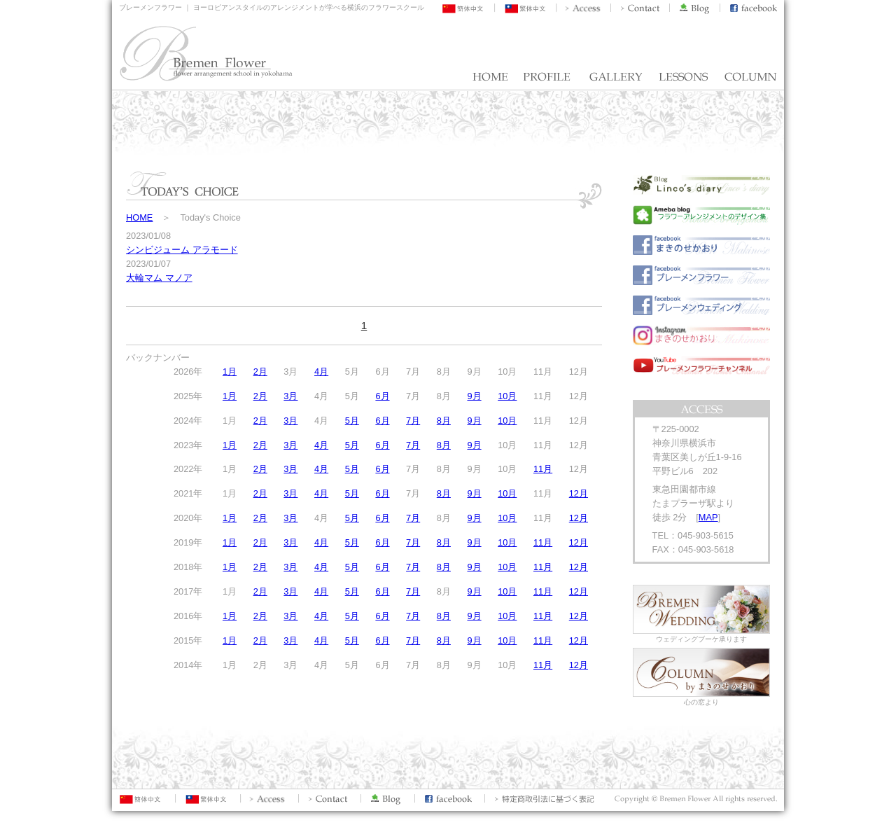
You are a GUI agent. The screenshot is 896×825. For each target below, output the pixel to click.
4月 (321, 371)
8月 (444, 420)
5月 (352, 420)
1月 (230, 371)
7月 (413, 420)
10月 (507, 396)
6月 (382, 396)
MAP (708, 517)
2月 (260, 371)
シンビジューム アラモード (182, 249)
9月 (474, 396)
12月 (578, 493)
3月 (291, 396)
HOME (139, 217)
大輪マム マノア (159, 277)
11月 (542, 469)
